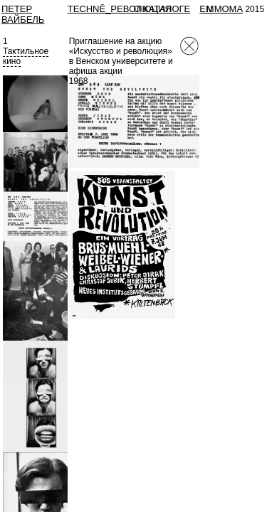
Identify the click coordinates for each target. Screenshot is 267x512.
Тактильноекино (25, 56)
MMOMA (224, 9)
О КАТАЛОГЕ (162, 9)
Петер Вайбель (23, 14)
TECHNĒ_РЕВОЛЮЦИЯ (120, 9)
